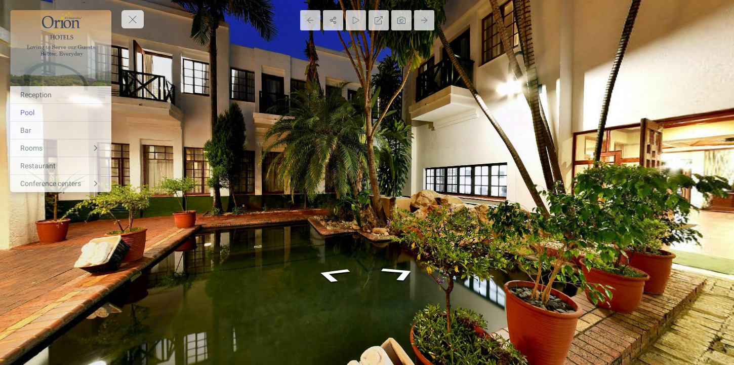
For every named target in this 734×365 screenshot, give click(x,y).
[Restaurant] (60, 165)
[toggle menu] (132, 19)
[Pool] (60, 112)
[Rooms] (60, 148)
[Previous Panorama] (310, 20)
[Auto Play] (356, 20)
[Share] (333, 20)
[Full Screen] (379, 20)
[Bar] (60, 130)
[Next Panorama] (424, 20)
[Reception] (60, 94)
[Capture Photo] (401, 20)
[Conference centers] (60, 183)
